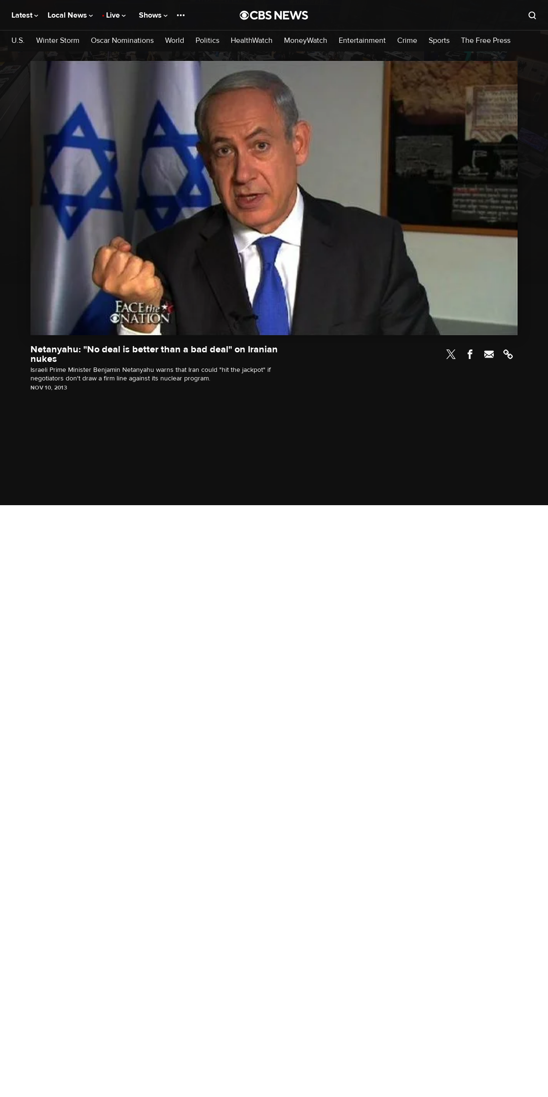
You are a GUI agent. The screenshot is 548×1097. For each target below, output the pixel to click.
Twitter (451, 354)
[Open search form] (532, 15)
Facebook (470, 354)
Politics (207, 40)
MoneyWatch (305, 40)
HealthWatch (252, 40)
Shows (153, 15)
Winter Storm (57, 40)
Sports (439, 40)
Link (508, 354)
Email (489, 354)
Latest (24, 15)
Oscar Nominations (122, 40)
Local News (70, 15)
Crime (407, 40)
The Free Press (485, 40)
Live (116, 15)
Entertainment (362, 40)
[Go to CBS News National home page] (274, 15)
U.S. (18, 40)
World (174, 40)
